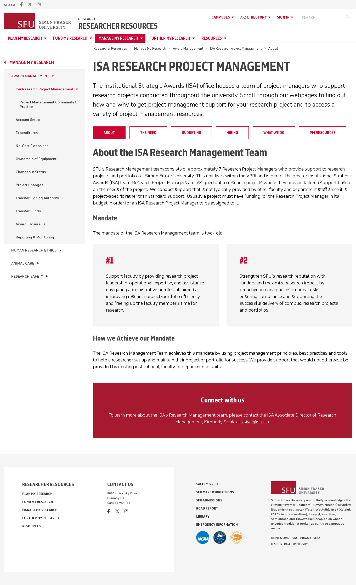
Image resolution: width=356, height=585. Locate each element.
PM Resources (323, 132)
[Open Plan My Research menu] (46, 38)
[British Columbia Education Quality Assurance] (219, 537)
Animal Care (22, 263)
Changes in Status (31, 172)
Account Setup (28, 120)
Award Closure (28, 224)
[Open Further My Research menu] (194, 38)
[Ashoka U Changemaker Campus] (236, 537)
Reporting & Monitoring (35, 237)
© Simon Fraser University (289, 544)
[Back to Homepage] (38, 21)
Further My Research (169, 38)
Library (203, 516)
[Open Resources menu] (226, 38)
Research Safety (27, 276)
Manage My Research (118, 38)
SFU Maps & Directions (215, 492)
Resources (211, 38)
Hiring (232, 132)
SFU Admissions (209, 500)
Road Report (207, 508)
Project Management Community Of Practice (49, 104)
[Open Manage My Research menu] (142, 38)
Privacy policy (310, 538)
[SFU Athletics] (202, 537)
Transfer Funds (28, 211)
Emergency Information (217, 524)
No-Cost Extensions (32, 146)
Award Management (188, 48)
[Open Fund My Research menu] (91, 38)
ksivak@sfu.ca (255, 422)
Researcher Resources (118, 26)
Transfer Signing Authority (37, 198)
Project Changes (29, 185)
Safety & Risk (207, 484)
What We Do (273, 132)
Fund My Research (70, 38)
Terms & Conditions (284, 538)
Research (87, 19)
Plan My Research (25, 38)
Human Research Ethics (33, 250)
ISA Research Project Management (236, 48)
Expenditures (27, 133)
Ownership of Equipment (36, 159)
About (109, 132)
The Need (148, 132)
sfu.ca (9, 5)
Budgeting (191, 132)
